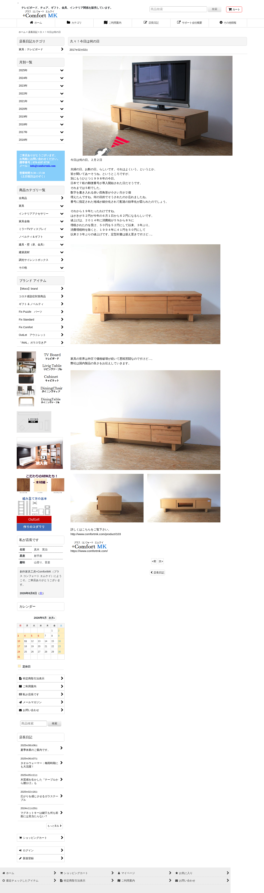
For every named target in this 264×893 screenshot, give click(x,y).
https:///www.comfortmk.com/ (89, 551)
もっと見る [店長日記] (54, 825)
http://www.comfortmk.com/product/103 (96, 534)
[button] (228, 23)
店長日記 (157, 572)
